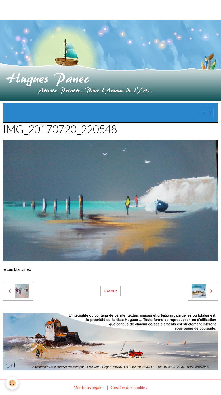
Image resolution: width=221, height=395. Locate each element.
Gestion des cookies (128, 387)
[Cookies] (12, 383)
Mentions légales (89, 387)
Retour (110, 290)
